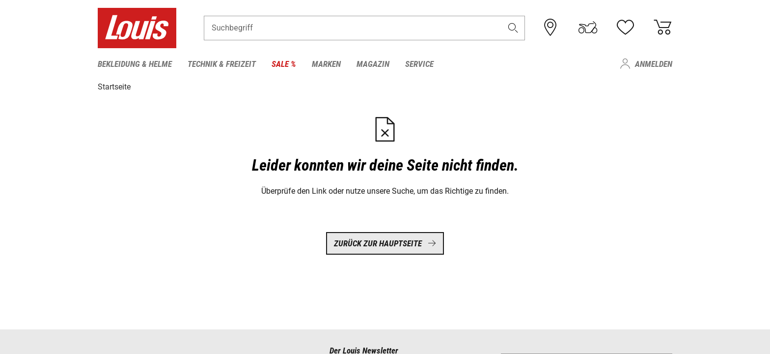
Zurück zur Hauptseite (385, 243)
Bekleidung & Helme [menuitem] (135, 64)
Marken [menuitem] (326, 64)
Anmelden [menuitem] (653, 64)
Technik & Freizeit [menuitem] (222, 64)
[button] (513, 27)
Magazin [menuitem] (373, 64)
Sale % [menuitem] (284, 64)
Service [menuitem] (419, 64)
